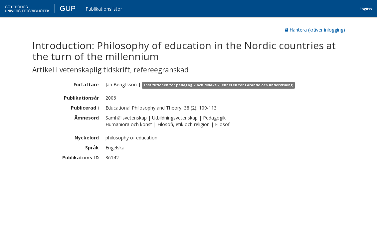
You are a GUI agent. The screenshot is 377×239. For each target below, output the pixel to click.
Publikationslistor (104, 9)
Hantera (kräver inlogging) (315, 30)
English (366, 8)
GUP (68, 8)
